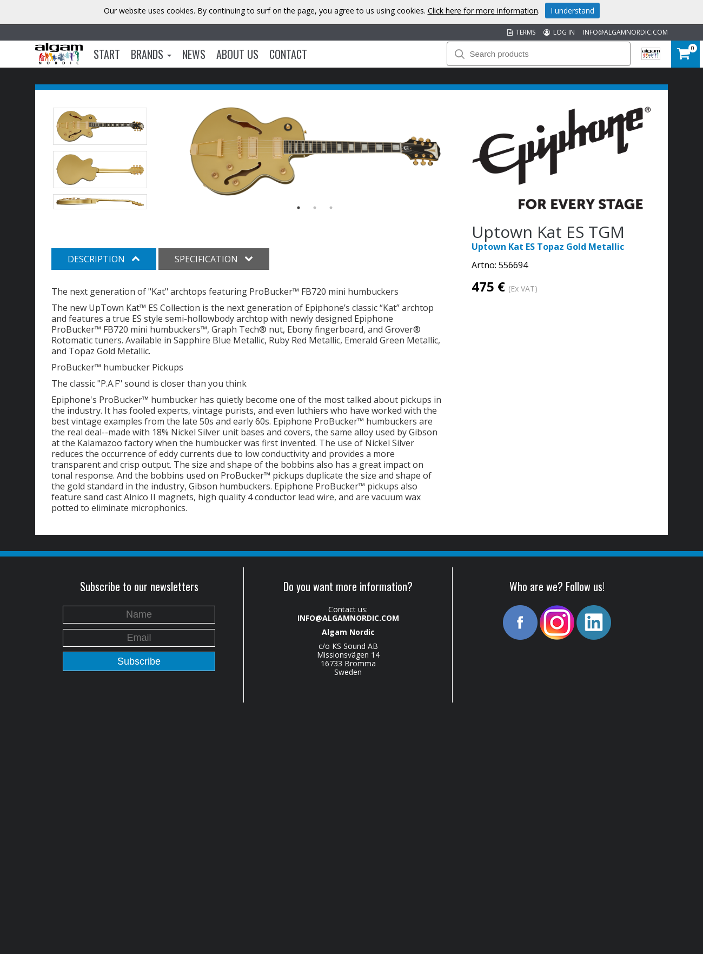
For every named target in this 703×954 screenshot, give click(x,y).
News (193, 54)
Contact (288, 54)
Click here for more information (483, 10)
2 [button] (314, 207)
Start (107, 54)
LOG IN (559, 32)
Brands (151, 54)
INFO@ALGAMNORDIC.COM (625, 32)
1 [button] (298, 207)
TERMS (521, 32)
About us (237, 54)
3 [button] (331, 207)
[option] (315, 151)
